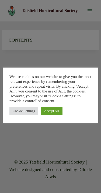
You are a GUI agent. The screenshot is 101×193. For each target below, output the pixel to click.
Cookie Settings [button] (24, 111)
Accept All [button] (51, 111)
